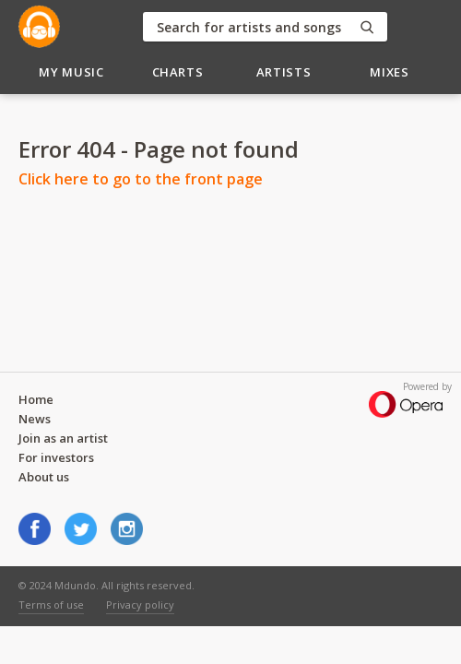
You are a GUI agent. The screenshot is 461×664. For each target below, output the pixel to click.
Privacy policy (140, 604)
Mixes (389, 72)
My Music (71, 72)
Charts (178, 72)
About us (43, 476)
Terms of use (51, 604)
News (34, 418)
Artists (284, 72)
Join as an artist (63, 438)
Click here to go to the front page (140, 179)
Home (35, 399)
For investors (56, 457)
